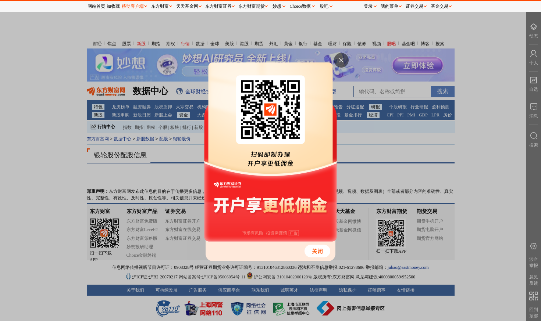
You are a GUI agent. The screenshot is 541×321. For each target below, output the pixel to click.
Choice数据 (300, 6)
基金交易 (439, 6)
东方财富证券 (218, 6)
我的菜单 (389, 6)
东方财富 (160, 6)
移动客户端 (133, 6)
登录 (368, 6)
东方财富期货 (251, 6)
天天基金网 (187, 6)
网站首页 (96, 6)
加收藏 (113, 6)
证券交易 (414, 6)
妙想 (277, 6)
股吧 (324, 6)
